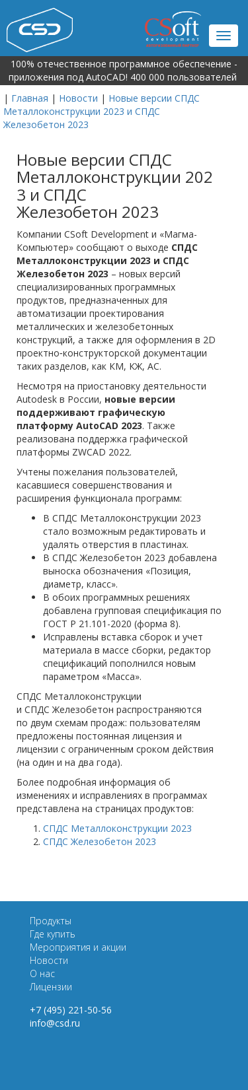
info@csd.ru (55, 1023)
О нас (42, 973)
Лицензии (51, 986)
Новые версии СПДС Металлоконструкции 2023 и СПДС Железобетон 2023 (101, 111)
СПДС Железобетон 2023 (99, 841)
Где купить (52, 934)
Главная (29, 98)
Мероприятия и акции (78, 947)
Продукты (50, 920)
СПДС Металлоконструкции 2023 (117, 828)
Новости (78, 98)
